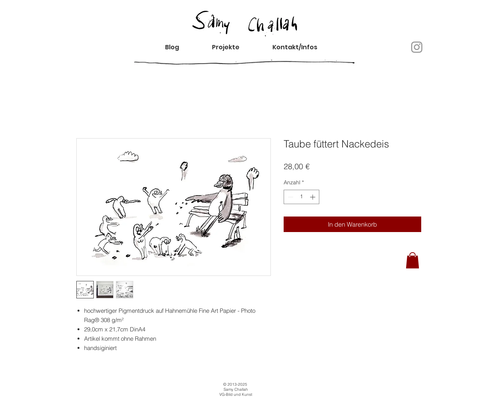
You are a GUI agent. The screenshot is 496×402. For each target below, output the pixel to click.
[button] (301, 47)
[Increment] (313, 197)
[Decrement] (289, 197)
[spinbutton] (301, 197)
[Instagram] (416, 47)
